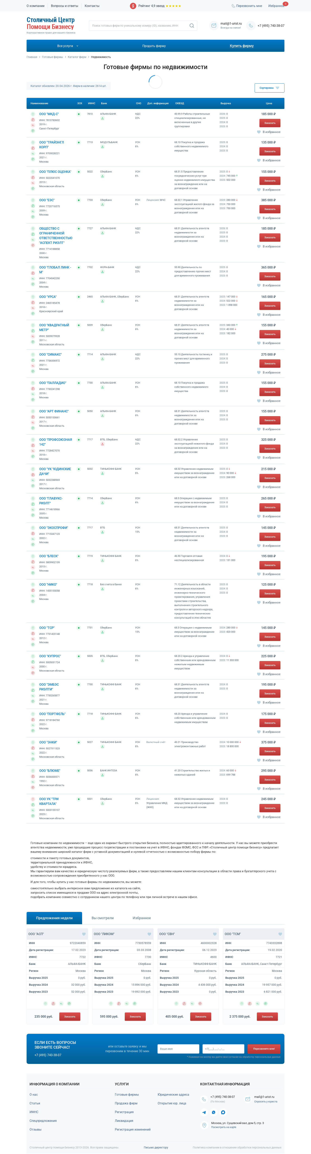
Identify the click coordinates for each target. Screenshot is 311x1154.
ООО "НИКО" (48, 584)
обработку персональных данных (261, 1057)
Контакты (92, 6)
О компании (35, 6)
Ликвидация (124, 1121)
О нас (34, 1094)
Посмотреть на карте (223, 1132)
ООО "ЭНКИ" (48, 742)
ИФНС (34, 1112)
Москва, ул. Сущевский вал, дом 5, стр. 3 (237, 1128)
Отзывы (35, 1129)
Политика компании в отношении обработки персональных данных (237, 1147)
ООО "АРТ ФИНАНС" (54, 411)
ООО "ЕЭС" (47, 200)
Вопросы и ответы (64, 6)
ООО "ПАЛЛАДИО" (52, 383)
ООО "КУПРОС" (50, 656)
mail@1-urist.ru (265, 1099)
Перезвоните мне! (264, 1048)
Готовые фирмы (127, 1094)
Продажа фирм (126, 1103)
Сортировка (269, 88)
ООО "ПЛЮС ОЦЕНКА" (55, 172)
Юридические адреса (173, 1094)
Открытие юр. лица (172, 1103)
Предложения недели (54, 918)
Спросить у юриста (266, 1104)
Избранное (276, 6)
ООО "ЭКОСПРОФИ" (53, 528)
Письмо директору (156, 1147)
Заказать (269, 122)
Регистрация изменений (133, 1129)
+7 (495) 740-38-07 (271, 26)
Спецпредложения (43, 1121)
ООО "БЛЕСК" (49, 556)
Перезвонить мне (246, 6)
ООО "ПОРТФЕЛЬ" (52, 714)
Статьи (35, 1103)
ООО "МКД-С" (49, 114)
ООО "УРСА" (48, 297)
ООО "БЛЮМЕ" (49, 771)
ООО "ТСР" (47, 628)
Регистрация (124, 1112)
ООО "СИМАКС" (50, 354)
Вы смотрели (103, 918)
